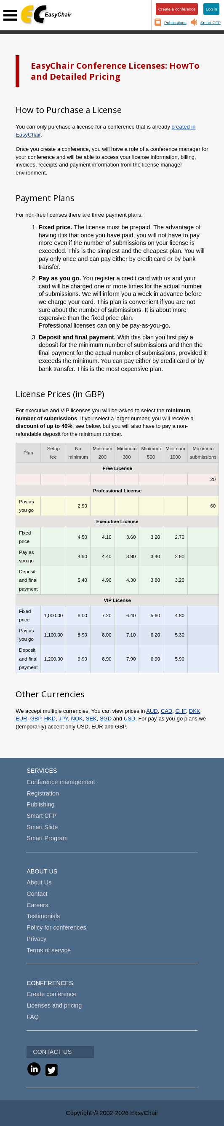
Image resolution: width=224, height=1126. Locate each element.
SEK (91, 718)
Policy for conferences (56, 927)
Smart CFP (210, 22)
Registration (43, 793)
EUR (21, 718)
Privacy (36, 938)
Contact (37, 893)
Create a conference (177, 9)
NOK (77, 718)
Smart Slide (42, 827)
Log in (211, 9)
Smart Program (47, 838)
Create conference (51, 994)
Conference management (61, 782)
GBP (35, 718)
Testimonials (43, 916)
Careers (37, 905)
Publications (175, 22)
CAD (166, 711)
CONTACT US (52, 1051)
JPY (63, 718)
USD (129, 718)
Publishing (40, 804)
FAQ (33, 1016)
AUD (151, 711)
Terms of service (49, 950)
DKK (194, 711)
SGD (106, 718)
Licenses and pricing (54, 1005)
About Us (39, 882)
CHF (180, 711)
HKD (50, 718)
